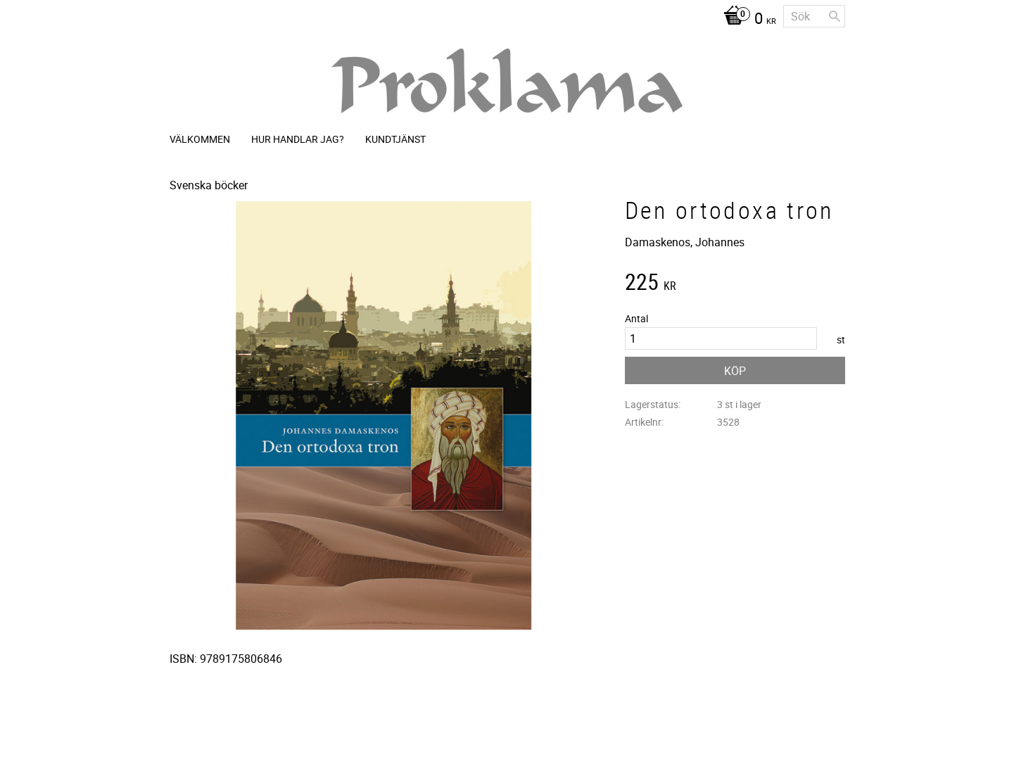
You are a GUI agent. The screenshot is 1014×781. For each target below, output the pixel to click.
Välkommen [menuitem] (200, 139)
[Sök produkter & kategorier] (814, 16)
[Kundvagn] (746, 19)
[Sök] (834, 16)
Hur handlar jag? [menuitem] (297, 139)
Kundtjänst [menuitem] (395, 139)
